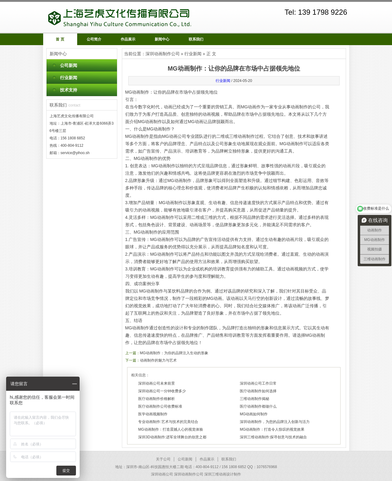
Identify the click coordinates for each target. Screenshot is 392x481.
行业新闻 (68, 77)
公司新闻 (68, 65)
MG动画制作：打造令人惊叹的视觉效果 (272, 429)
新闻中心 (162, 39)
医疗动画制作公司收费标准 (160, 406)
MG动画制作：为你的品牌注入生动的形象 (174, 353)
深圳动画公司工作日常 (258, 383)
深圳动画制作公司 (162, 53)
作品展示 (128, 39)
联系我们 (196, 39)
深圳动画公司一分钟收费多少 (162, 391)
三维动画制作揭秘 (254, 399)
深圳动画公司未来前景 (156, 383)
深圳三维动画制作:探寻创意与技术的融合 (273, 437)
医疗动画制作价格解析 (156, 399)
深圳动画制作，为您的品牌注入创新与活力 (275, 422)
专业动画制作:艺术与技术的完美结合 (168, 422)
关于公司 (163, 459)
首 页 (60, 39)
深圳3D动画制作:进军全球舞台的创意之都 (172, 437)
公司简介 (94, 39)
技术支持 (68, 89)
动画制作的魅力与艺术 (158, 360)
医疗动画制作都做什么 (258, 406)
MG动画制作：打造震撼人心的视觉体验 (170, 429)
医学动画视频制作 (153, 414)
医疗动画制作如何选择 (258, 391)
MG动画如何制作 (254, 414)
